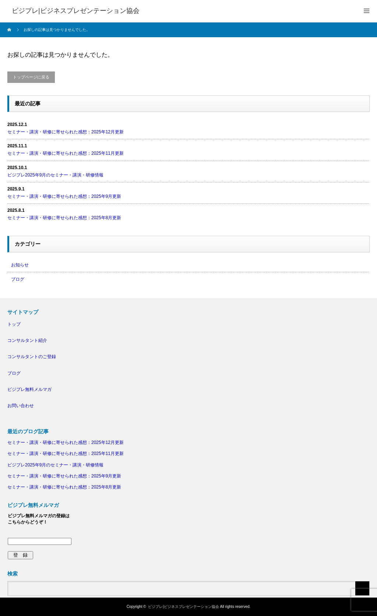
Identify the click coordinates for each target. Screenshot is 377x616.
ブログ (17, 279)
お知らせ (20, 264)
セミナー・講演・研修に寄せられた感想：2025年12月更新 (65, 131)
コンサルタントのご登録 (31, 356)
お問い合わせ (20, 405)
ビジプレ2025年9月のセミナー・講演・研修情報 (55, 175)
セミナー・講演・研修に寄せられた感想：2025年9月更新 (64, 196)
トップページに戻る (31, 77)
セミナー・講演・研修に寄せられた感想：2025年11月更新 (65, 153)
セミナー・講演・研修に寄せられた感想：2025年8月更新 (64, 217)
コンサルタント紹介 (27, 340)
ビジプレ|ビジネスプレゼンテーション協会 (183, 607)
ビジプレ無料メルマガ (29, 389)
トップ (14, 324)
